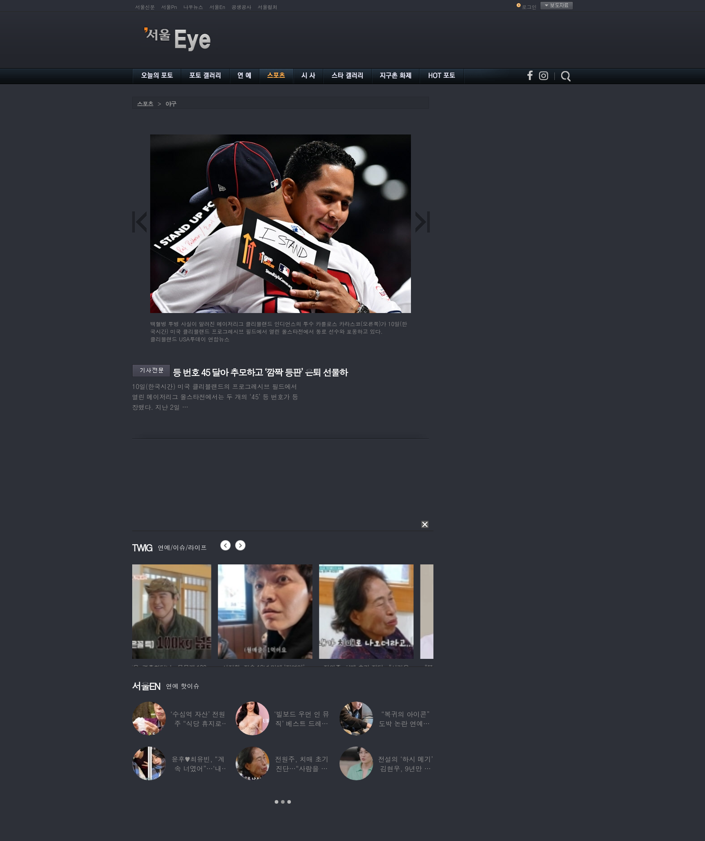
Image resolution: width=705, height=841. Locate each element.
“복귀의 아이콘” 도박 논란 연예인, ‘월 (405, 723)
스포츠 (145, 103)
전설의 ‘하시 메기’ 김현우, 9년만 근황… (405, 768)
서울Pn (169, 7)
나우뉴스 (193, 7)
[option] (179, 610)
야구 (170, 103)
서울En (217, 7)
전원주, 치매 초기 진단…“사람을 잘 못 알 (301, 768)
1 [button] (276, 802)
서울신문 (145, 7)
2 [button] (283, 802)
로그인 (529, 7)
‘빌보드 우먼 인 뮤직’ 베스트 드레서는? (302, 723)
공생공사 (241, 7)
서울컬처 (267, 7)
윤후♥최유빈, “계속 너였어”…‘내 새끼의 (197, 768)
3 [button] (289, 802)
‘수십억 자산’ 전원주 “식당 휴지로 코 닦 (197, 723)
